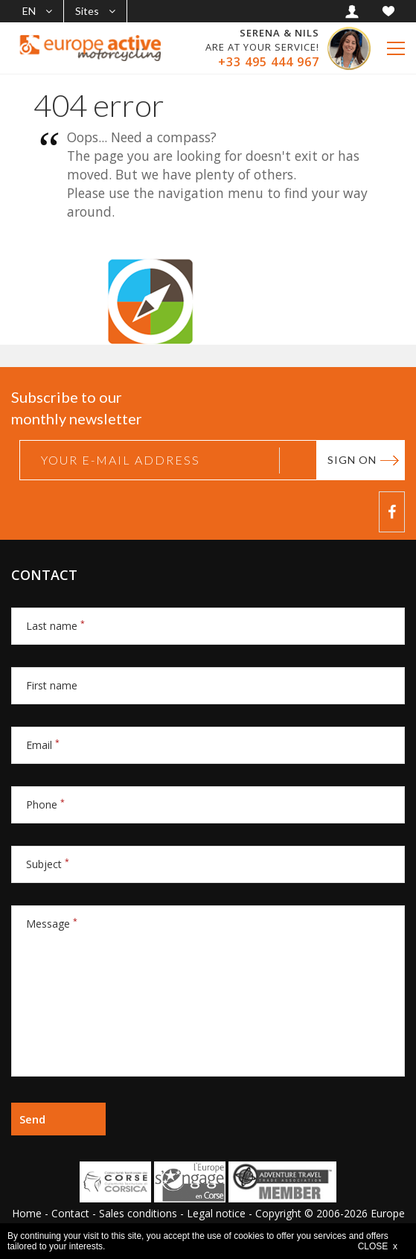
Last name (55, 626)
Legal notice (216, 1213)
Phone (45, 804)
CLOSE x (377, 1246)
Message (51, 924)
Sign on (352, 459)
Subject (47, 864)
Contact (70, 1213)
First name (51, 685)
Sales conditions (138, 1213)
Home (27, 1213)
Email (43, 745)
